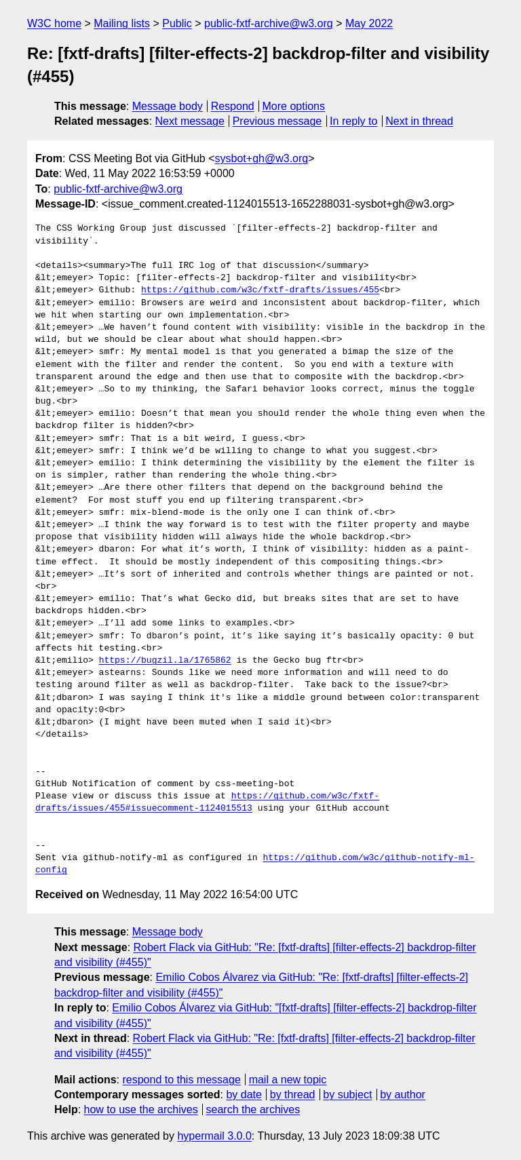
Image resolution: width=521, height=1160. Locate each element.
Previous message (277, 121)
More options (294, 106)
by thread (292, 1094)
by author (402, 1094)
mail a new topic (288, 1079)
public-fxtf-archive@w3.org (268, 23)
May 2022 (369, 23)
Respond (232, 106)
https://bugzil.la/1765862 (165, 661)
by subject (347, 1094)
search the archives (253, 1109)
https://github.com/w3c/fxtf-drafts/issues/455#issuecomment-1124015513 (207, 802)
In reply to (353, 121)
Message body (167, 106)
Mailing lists (122, 23)
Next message (190, 121)
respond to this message (181, 1079)
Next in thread (419, 121)
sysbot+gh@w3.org (262, 158)
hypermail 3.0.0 (214, 1136)
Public (177, 23)
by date (243, 1094)
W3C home (54, 23)
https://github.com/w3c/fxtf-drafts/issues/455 (260, 290)
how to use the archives (141, 1109)
